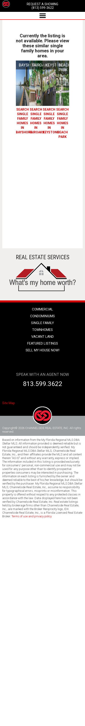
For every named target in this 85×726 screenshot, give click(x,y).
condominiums (42, 316)
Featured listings (42, 343)
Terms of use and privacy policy (32, 516)
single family (42, 323)
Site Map (8, 403)
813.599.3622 (42, 384)
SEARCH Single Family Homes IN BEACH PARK (62, 123)
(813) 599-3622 (43, 8)
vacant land (42, 337)
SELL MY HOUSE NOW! (42, 350)
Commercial (42, 309)
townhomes (42, 330)
